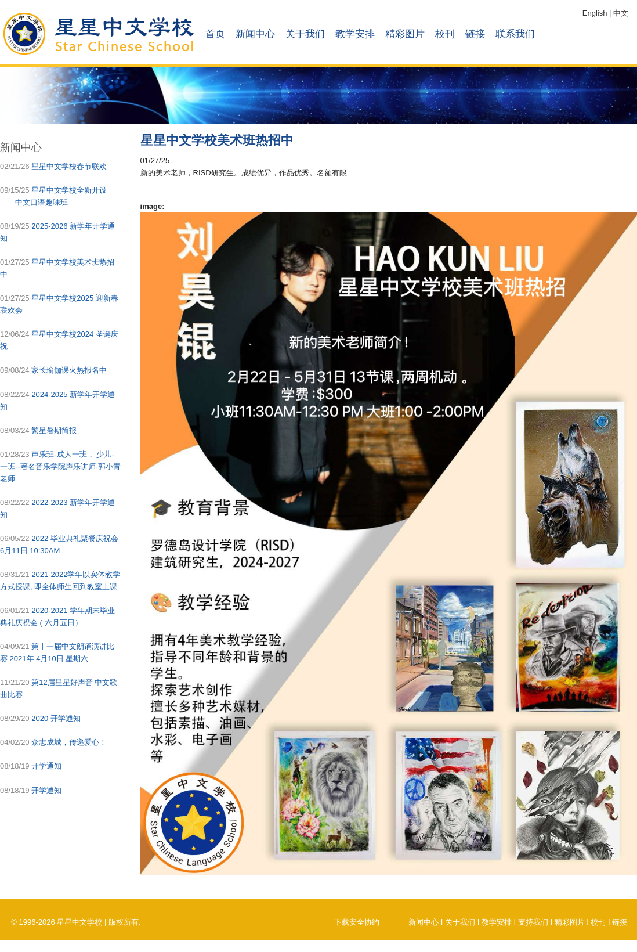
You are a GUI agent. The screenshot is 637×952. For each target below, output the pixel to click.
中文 (620, 13)
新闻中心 (255, 33)
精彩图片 (405, 33)
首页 (215, 33)
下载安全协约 (356, 922)
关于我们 (305, 33)
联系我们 (515, 33)
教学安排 (355, 33)
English (594, 13)
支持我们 (533, 922)
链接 (475, 33)
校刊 (445, 33)
